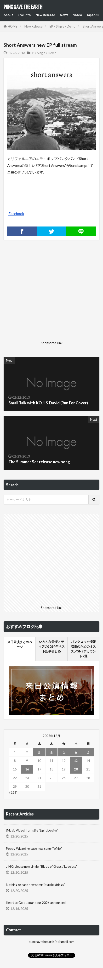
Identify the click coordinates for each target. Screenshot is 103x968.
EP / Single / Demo (62, 26)
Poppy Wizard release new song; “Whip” (34, 848)
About (8, 15)
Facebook (16, 213)
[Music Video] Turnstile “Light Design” (32, 830)
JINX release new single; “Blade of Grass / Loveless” (41, 866)
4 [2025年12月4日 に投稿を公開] (51, 752)
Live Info (24, 15)
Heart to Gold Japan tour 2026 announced (36, 903)
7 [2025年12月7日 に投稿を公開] (88, 752)
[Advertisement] (45, 294)
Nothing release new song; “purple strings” (35, 885)
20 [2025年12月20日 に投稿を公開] (76, 769)
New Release (45, 15)
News (64, 15)
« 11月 (13, 792)
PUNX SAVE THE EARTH (23, 7)
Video (77, 15)
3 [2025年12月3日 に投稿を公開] (39, 752)
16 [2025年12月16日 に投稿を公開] (27, 769)
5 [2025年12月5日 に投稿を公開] (64, 752)
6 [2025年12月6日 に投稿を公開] (76, 752)
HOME (12, 26)
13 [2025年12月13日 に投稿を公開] (76, 761)
